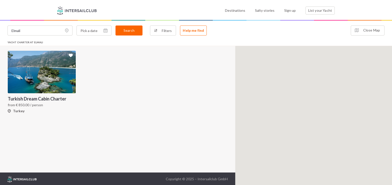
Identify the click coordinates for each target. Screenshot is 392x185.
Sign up (290, 10)
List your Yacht (320, 10)
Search (129, 30)
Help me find (193, 30)
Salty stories (264, 10)
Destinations (235, 10)
